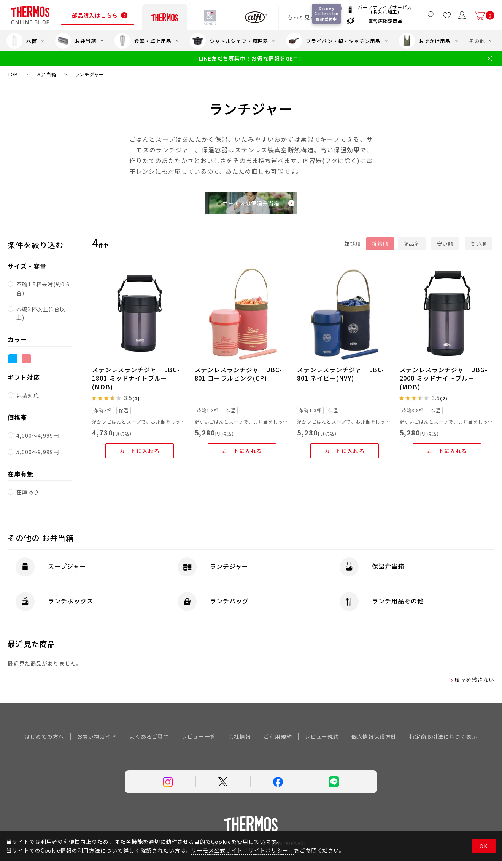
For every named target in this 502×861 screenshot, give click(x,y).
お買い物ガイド (97, 736)
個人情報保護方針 (374, 736)
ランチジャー (229, 566)
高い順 (478, 243)
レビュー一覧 (198, 736)
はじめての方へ (44, 736)
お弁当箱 (75, 41)
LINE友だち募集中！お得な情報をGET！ (251, 58)
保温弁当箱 (388, 566)
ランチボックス (70, 600)
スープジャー (67, 566)
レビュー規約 (322, 736)
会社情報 (239, 736)
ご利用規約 (278, 736)
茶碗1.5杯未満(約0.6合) (42, 288)
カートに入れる (139, 451)
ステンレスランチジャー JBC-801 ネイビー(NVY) (340, 373)
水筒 (21, 41)
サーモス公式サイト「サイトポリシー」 (242, 850)
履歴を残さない (474, 679)
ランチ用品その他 (398, 600)
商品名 (411, 243)
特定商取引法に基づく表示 (443, 736)
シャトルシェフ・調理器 (229, 41)
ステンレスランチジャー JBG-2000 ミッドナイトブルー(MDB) (444, 378)
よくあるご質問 (149, 736)
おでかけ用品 (425, 41)
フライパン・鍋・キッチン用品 (333, 41)
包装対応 (27, 395)
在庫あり (27, 492)
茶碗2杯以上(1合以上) (40, 313)
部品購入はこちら (95, 15)
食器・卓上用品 (143, 41)
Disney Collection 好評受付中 (327, 13)
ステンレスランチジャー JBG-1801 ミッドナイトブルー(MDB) (136, 378)
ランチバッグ (229, 600)
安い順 (445, 243)
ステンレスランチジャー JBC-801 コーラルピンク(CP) (238, 373)
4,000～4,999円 (37, 435)
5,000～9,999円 (37, 452)
